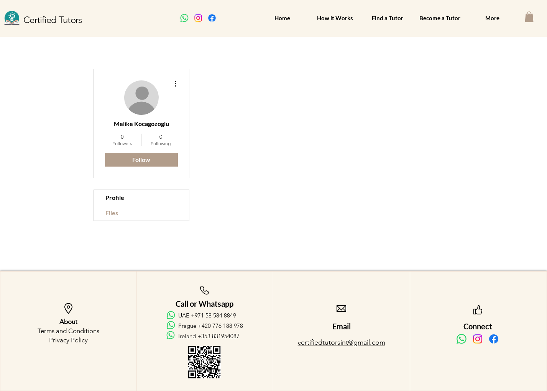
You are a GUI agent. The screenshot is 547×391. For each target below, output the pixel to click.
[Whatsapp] (184, 18)
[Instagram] (198, 18)
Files (111, 212)
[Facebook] (212, 18)
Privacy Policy (68, 340)
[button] (529, 16)
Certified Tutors (52, 19)
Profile (114, 197)
